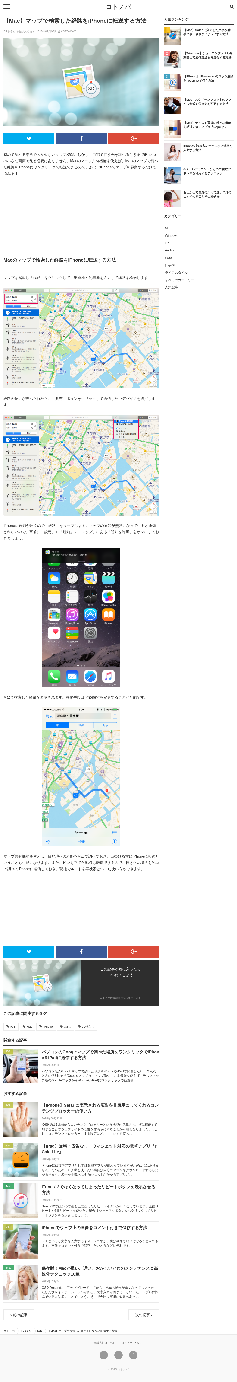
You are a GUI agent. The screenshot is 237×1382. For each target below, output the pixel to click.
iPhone (48, 1026)
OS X (67, 1026)
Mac (29, 1026)
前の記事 (19, 1315)
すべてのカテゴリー (179, 280)
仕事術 (170, 265)
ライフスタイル (176, 272)
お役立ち (88, 1026)
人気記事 (171, 287)
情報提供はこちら (105, 1342)
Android (170, 250)
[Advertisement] (81, 216)
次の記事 (144, 1315)
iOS (13, 1026)
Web (168, 258)
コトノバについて (132, 1342)
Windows (171, 235)
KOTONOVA (68, 31)
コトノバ (118, 6)
